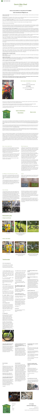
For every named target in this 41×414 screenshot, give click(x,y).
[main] (20, 4)
